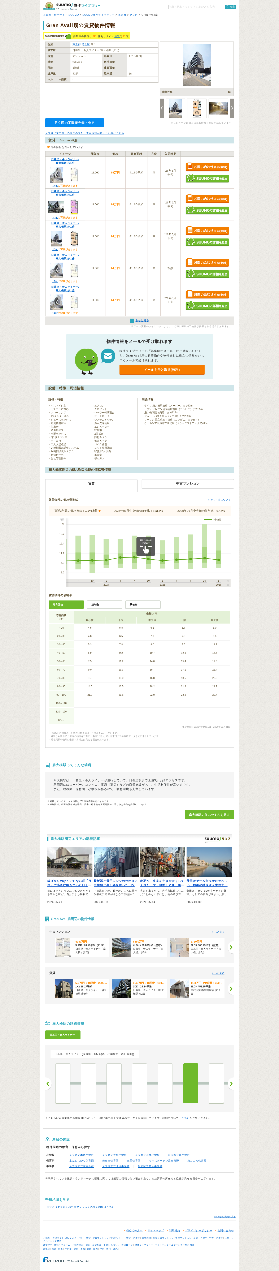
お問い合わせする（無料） (207, 167)
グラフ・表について (219, 499)
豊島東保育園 (110, 1160)
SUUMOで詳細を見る (207, 178)
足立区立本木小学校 (81, 1155)
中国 (102, 1249)
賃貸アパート (117, 1238)
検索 (232, 6)
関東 (60, 1249)
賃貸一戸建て (133, 1238)
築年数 (95, 604)
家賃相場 (146, 1238)
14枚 (55, 313)
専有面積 (58, 604)
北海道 (46, 1249)
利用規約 (174, 1230)
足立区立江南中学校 (81, 1166)
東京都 (122, 14)
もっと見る (218, 931)
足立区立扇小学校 (179, 1155)
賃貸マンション (101, 1238)
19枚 (55, 281)
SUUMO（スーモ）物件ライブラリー (71, 6)
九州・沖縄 (112, 1249)
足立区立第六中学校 (150, 1166)
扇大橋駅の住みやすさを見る (209, 815)
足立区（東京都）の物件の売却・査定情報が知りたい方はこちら (84, 133)
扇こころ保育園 (196, 1160)
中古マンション (183, 1238)
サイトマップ (156, 1230)
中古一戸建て (216, 1238)
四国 (95, 1249)
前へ (48, 1083)
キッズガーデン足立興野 (164, 1160)
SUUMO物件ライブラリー (98, 14)
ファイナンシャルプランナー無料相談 (174, 1245)
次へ (231, 1083)
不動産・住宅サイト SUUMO (61, 14)
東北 (54, 1249)
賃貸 (117, 36)
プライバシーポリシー (198, 1230)
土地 (227, 1238)
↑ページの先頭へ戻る (225, 1216)
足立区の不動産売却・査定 (75, 123)
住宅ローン (127, 1245)
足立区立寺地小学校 (147, 1155)
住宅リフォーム (62, 1245)
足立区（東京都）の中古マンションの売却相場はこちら (81, 1207)
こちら (186, 1118)
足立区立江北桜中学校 (116, 1166)
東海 (82, 1249)
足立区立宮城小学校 (114, 1155)
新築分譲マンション (163, 1238)
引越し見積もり (112, 1245)
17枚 (55, 185)
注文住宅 (47, 1245)
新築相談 (97, 1245)
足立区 (134, 14)
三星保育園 (134, 1160)
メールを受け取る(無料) (162, 369)
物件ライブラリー (144, 1245)
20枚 (55, 217)
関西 (89, 1249)
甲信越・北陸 (72, 1249)
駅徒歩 (133, 604)
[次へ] (231, 947)
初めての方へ (134, 1230)
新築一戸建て (200, 1238)
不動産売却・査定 (81, 1245)
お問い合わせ (226, 1230)
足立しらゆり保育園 (81, 1160)
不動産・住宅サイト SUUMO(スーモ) (62, 1238)
